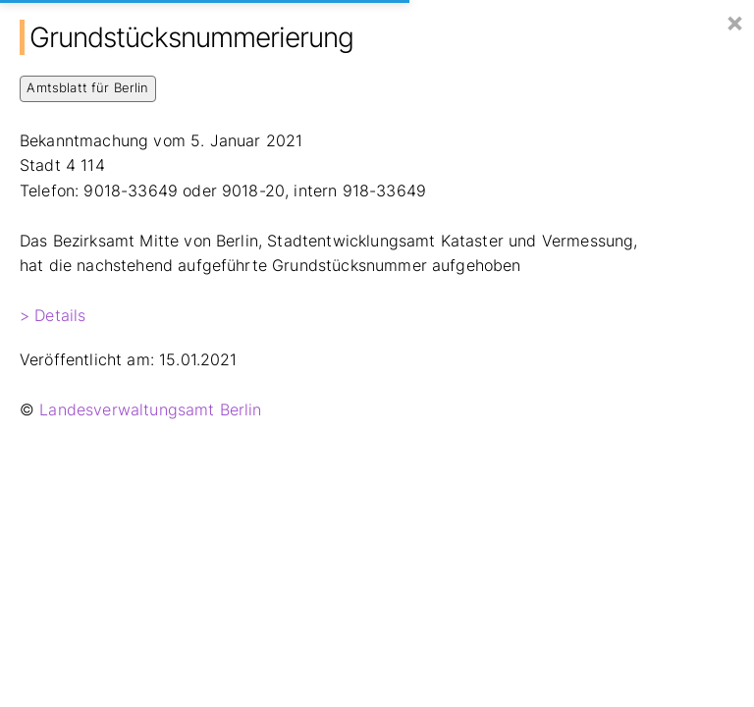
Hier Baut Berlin (104, 20)
